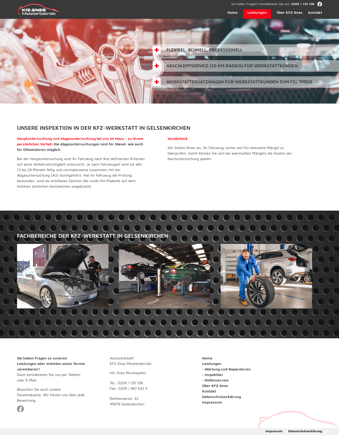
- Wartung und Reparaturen (226, 369)
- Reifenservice (215, 380)
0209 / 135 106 (302, 4)
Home (232, 12)
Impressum (212, 402)
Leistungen (257, 12)
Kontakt (315, 12)
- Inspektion (212, 375)
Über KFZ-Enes (290, 12)
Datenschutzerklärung (221, 397)
